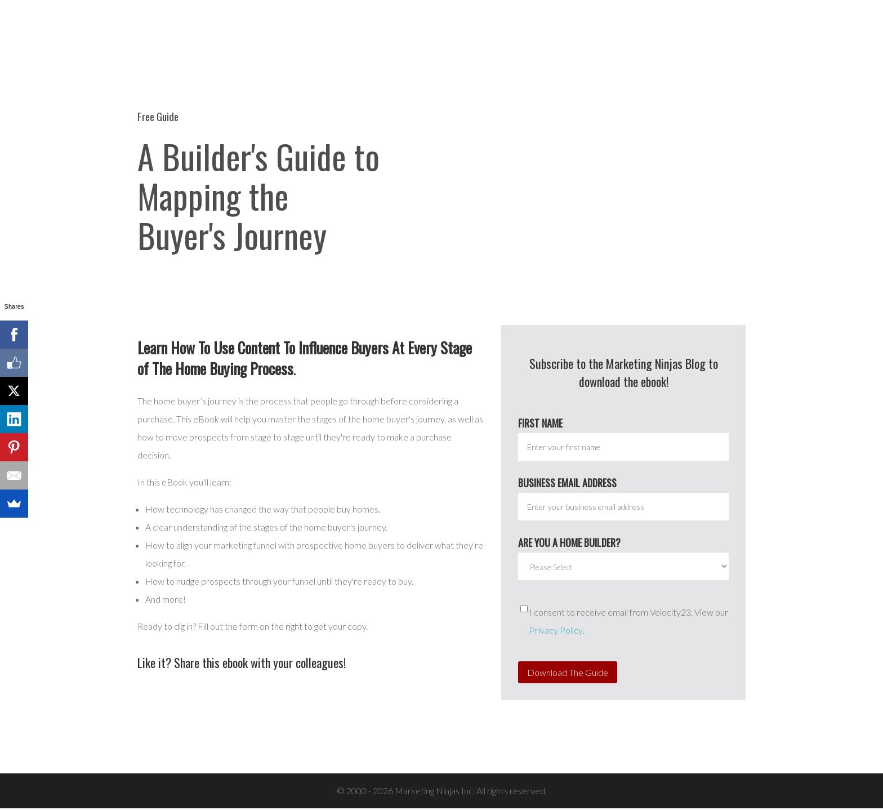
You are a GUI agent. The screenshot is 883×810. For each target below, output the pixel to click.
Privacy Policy (555, 631)
